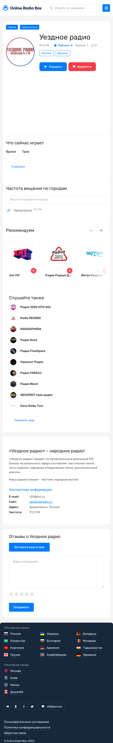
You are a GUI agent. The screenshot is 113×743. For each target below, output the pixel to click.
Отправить (21, 607)
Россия (47, 53)
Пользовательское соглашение (26, 722)
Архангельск (28, 210)
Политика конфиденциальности (27, 727)
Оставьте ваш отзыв (29, 547)
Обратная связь (15, 733)
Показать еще (24, 420)
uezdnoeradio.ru (40, 502)
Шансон (62, 53)
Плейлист (18, 166)
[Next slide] (101, 230)
